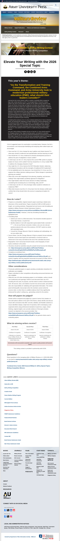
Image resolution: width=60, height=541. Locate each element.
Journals (10, 12)
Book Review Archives (10, 421)
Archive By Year (7, 453)
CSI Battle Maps (40, 475)
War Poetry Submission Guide (12, 443)
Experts (33, 12)
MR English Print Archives (11, 402)
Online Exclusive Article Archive (12, 406)
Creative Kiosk (8, 391)
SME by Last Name (52, 453)
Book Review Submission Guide (12, 440)
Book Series (6, 460)
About (46, 12)
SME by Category (52, 455)
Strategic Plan (42, 528)
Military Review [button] (8, 27)
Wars (4, 470)
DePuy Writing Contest (10, 31)
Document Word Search (10, 428)
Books (5, 12)
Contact (5, 484)
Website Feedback (7, 486)
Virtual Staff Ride (40, 457)
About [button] (27, 31)
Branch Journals (18, 455)
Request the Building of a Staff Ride (41, 471)
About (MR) (11, 380)
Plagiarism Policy (8, 410)
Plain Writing (11, 528)
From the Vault (28, 463)
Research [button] (21, 31)
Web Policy (45, 526)
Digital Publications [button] (20, 27)
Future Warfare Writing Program (12, 395)
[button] (33, 1)
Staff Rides (27, 12)
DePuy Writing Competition (11, 387)
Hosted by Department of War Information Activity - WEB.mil (20, 536)
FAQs (26, 465)
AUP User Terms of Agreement (27, 526)
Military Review (17, 453)
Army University (38, 526)
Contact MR (7, 436)
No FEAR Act (27, 528)
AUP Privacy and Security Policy (11, 526)
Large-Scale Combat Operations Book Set (7, 464)
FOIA (31, 528)
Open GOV (35, 528)
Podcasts (20, 12)
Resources (52, 12)
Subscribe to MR (8, 384)
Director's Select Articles (10, 425)
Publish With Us (40, 12)
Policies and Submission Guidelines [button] (36, 27)
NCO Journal (17, 458)
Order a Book (6, 455)
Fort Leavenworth (7, 458)
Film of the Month (29, 453)
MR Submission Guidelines (11, 432)
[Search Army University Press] (48, 5)
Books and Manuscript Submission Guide (52, 472)
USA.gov (48, 528)
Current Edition (8, 399)
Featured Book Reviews (10, 417)
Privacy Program (19, 528)
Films (16, 12)
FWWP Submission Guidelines (12, 414)
